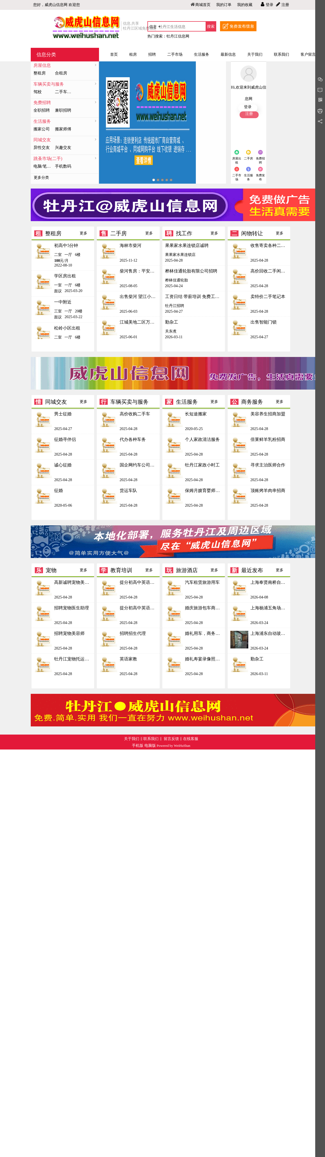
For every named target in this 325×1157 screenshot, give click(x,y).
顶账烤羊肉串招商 (267, 490)
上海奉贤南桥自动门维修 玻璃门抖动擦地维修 (269, 582)
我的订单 (223, 5)
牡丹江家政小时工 (202, 465)
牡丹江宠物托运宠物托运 (72, 659)
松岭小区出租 (67, 328)
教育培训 (116, 570)
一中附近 (63, 302)
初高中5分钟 (66, 245)
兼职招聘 (63, 110)
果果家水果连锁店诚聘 (187, 245)
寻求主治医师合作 (267, 465)
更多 (83, 233)
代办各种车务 (133, 439)
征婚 (58, 490)
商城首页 (203, 5)
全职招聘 (41, 110)
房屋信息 (42, 65)
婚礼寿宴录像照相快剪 (203, 659)
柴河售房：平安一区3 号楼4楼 (138, 271)
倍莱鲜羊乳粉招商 (267, 439)
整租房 (39, 73)
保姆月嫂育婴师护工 (203, 490)
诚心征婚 (63, 465)
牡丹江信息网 (177, 36)
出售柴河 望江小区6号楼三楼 (138, 296)
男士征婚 (63, 414)
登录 (269, 5)
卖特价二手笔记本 (267, 296)
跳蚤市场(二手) (48, 158)
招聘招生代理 (133, 633)
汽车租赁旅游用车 (202, 582)
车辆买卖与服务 (48, 84)
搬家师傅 (63, 129)
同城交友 (42, 139)
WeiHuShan (182, 746)
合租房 (61, 73)
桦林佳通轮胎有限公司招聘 (191, 271)
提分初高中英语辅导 (138, 582)
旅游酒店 (181, 570)
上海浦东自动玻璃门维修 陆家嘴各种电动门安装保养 (269, 633)
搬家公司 (41, 129)
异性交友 (41, 147)
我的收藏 (244, 5)
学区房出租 (65, 276)
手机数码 (63, 166)
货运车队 (128, 490)
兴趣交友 (63, 147)
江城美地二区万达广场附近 (138, 322)
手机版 (137, 746)
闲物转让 (246, 233)
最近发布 (246, 570)
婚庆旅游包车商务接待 (203, 608)
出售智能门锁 (263, 322)
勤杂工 (171, 322)
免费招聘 (42, 102)
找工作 (178, 233)
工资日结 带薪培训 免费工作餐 (193, 296)
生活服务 (42, 121)
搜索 (211, 26)
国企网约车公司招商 (138, 465)
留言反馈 (171, 739)
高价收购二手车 (135, 414)
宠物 (46, 570)
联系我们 (151, 739)
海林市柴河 (130, 245)
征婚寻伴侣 (65, 439)
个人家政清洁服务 (202, 439)
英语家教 (128, 659)
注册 (285, 5)
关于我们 (131, 739)
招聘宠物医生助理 (71, 608)
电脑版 (150, 746)
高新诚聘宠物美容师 (72, 582)
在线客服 (190, 739)
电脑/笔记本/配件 (42, 166)
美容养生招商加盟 (267, 414)
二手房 (113, 233)
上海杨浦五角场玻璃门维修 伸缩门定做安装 (269, 608)
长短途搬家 (196, 414)
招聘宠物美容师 (69, 633)
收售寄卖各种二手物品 (269, 245)
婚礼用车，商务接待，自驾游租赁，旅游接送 (203, 633)
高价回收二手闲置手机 (269, 271)
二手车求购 (64, 92)
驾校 (37, 92)
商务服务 (246, 402)
